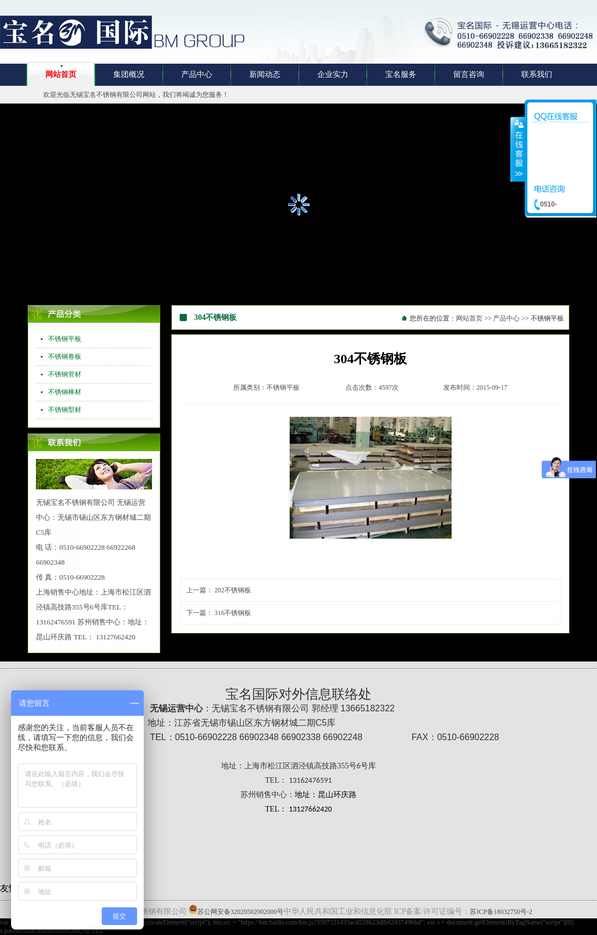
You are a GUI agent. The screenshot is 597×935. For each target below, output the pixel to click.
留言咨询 (468, 74)
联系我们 (536, 74)
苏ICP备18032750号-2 (501, 912)
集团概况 (128, 74)
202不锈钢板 (232, 590)
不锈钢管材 (64, 374)
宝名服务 (400, 74)
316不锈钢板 (232, 613)
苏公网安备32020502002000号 (240, 912)
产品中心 (196, 74)
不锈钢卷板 (64, 356)
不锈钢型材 (64, 410)
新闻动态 (264, 74)
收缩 (518, 149)
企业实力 (332, 74)
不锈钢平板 (64, 339)
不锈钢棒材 (64, 392)
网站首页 (60, 74)
